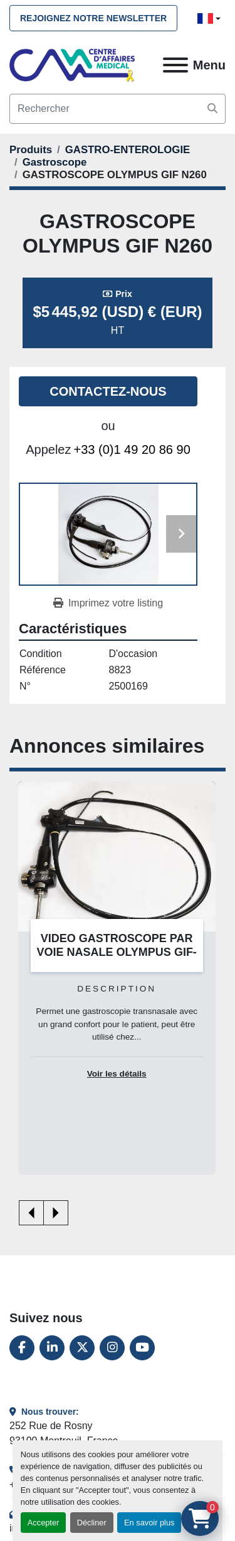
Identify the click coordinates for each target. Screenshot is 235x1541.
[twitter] (82, 1347)
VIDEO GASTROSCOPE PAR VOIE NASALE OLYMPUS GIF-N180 (117, 952)
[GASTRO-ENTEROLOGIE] (128, 150)
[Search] (117, 109)
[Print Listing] (108, 603)
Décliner (92, 1522)
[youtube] (142, 1347)
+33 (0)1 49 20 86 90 (132, 449)
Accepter (44, 1522)
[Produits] (30, 150)
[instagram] (112, 1347)
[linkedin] (52, 1347)
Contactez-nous (108, 391)
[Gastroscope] (55, 162)
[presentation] (31, 1212)
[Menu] (175, 65)
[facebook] (21, 1347)
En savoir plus (149, 1522)
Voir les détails (117, 1073)
